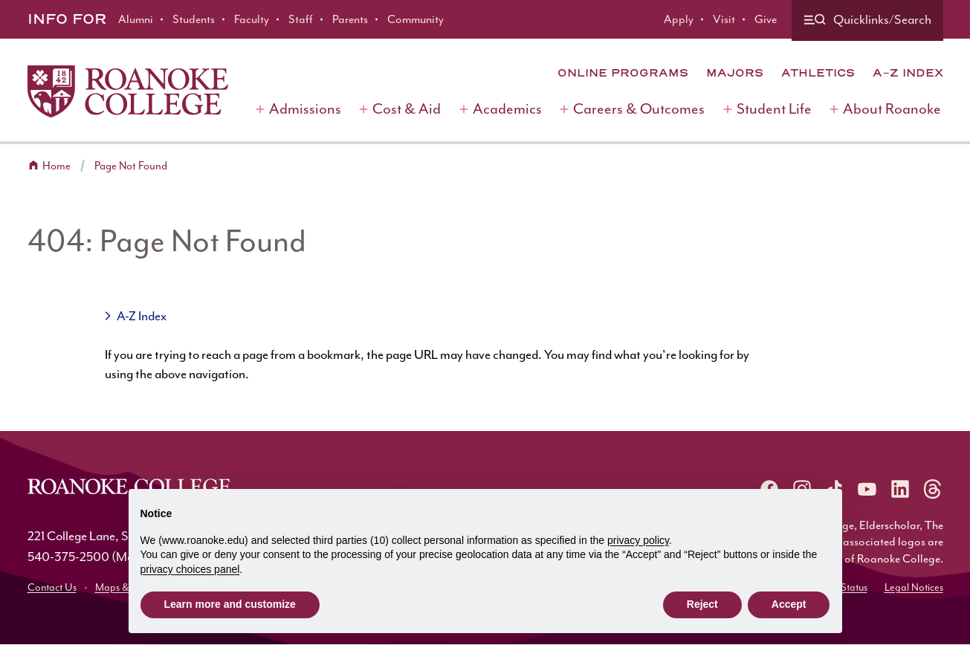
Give (765, 19)
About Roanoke (892, 109)
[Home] (128, 91)
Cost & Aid (406, 109)
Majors (734, 73)
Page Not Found (130, 166)
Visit (724, 19)
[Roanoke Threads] (932, 489)
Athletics (818, 73)
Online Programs (622, 73)
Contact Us (52, 587)
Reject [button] (702, 604)
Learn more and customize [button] (230, 604)
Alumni (135, 19)
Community (415, 19)
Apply (678, 19)
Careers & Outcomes (639, 109)
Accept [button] (789, 604)
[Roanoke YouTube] (867, 489)
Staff (300, 19)
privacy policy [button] (638, 540)
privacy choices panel (190, 569)
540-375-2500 (68, 556)
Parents (350, 19)
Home (56, 166)
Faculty (251, 19)
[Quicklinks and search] (867, 20)
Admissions (305, 109)
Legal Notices (914, 587)
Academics (507, 109)
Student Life (774, 109)
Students (193, 19)
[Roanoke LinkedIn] (900, 489)
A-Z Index (908, 73)
